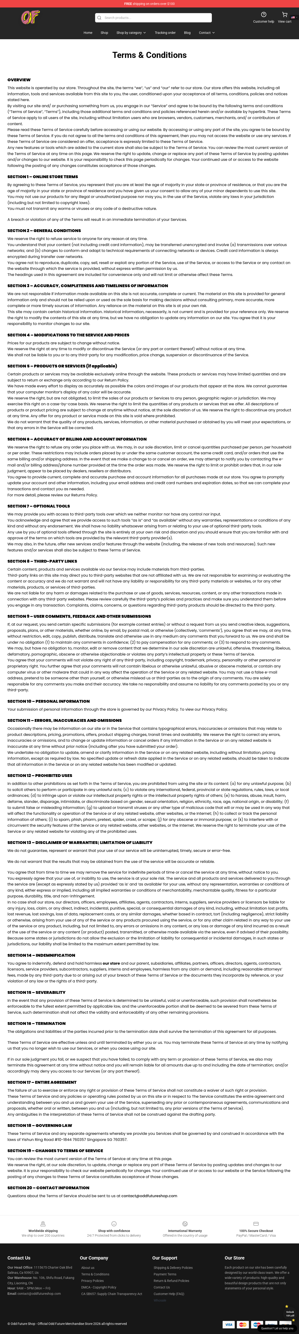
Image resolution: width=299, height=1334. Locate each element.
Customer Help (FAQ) (169, 1294)
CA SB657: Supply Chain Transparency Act (111, 1294)
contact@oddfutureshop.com (149, 1196)
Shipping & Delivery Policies (173, 1268)
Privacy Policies (92, 1281)
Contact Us (162, 1287)
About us (87, 1268)
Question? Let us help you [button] (277, 1328)
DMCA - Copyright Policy (98, 1287)
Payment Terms (165, 1274)
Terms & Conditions (95, 1274)
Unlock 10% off (290, 1314)
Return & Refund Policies (171, 1281)
